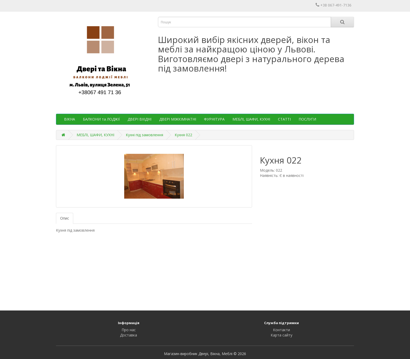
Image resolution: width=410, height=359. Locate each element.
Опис (64, 218)
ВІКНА (69, 119)
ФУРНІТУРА (214, 119)
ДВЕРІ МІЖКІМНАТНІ (177, 119)
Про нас (129, 329)
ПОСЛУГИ (307, 119)
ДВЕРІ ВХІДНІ (139, 119)
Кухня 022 (183, 134)
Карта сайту (281, 335)
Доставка (128, 335)
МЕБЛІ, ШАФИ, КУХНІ (251, 119)
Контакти (281, 329)
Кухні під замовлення (144, 134)
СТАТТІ (284, 119)
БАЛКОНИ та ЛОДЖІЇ (101, 119)
